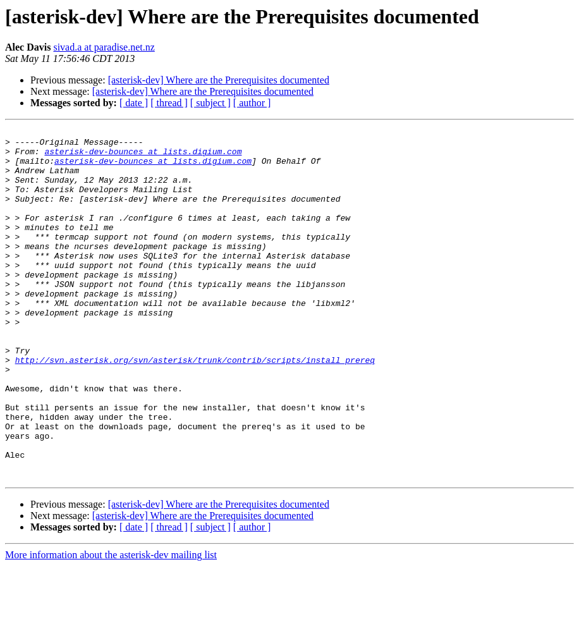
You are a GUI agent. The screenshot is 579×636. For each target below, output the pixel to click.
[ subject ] (210, 102)
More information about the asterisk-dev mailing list (111, 625)
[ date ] (133, 102)
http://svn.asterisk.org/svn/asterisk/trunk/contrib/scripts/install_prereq (195, 407)
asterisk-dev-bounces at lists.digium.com (142, 156)
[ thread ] (169, 102)
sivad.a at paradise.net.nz (103, 47)
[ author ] (252, 102)
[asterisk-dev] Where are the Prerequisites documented (218, 80)
